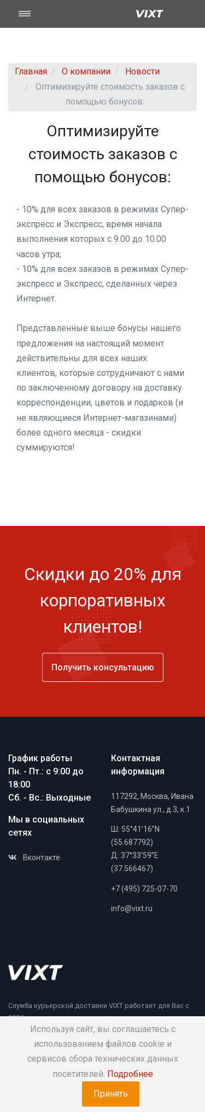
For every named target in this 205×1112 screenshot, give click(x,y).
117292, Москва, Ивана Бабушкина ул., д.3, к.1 (152, 803)
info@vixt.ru (132, 908)
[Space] (35, 972)
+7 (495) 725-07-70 (144, 888)
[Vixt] (150, 13)
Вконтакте (34, 857)
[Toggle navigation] (31, 13)
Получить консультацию (102, 667)
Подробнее (130, 1074)
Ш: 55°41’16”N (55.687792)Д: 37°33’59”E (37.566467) (135, 848)
